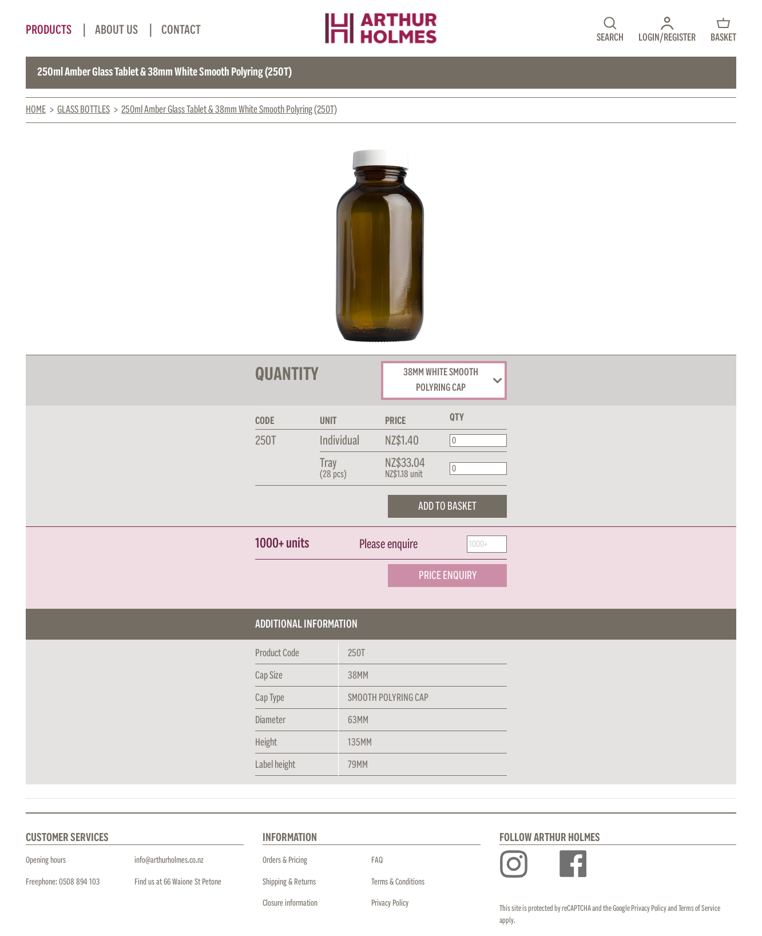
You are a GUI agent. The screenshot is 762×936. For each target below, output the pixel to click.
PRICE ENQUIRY (448, 575)
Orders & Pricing (285, 860)
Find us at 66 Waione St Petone (177, 882)
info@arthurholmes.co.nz (169, 860)
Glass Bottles (83, 110)
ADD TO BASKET (447, 506)
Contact (181, 30)
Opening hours (46, 860)
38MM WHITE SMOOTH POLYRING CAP (453, 380)
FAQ (377, 860)
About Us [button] (117, 30)
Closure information (290, 903)
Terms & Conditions (397, 882)
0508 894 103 (79, 882)
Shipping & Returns (289, 882)
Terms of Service (699, 909)
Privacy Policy (389, 903)
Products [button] (50, 30)
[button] (667, 28)
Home (36, 110)
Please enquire (388, 544)
